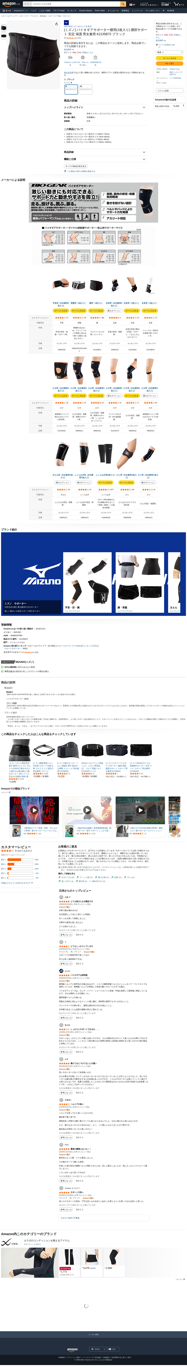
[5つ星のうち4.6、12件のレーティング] (63, 773)
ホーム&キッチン (153, 10)
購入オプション (114, 311)
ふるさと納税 (44, 10)
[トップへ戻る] (93, 1337)
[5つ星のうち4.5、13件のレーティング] (88, 773)
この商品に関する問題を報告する (79, 171)
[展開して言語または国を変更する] (104, 1349)
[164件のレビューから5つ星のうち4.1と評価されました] (41, 833)
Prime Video (100, 10)
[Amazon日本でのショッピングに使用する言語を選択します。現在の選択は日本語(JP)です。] (132, 4)
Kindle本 (170, 10)
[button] (6, 10)
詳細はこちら (87, 52)
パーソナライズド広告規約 (91, 1357)
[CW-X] (9, 1242)
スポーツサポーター (12, 648)
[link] (20, 770)
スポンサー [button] (6, 792)
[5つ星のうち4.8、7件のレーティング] (112, 773)
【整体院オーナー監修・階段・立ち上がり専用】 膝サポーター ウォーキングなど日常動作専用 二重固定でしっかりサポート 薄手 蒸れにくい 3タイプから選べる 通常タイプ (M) (41, 829)
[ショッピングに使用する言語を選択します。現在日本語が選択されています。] (96, 1349)
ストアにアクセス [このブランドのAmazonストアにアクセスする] (72, 611)
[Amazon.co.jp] (11, 4)
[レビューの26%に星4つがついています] (20, 864)
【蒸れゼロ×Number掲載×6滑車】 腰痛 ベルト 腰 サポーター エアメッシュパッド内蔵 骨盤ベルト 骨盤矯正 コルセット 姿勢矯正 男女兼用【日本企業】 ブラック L (147, 829)
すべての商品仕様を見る (76, 166)
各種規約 (106, 1357)
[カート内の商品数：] (179, 4)
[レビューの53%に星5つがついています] (20, 859)
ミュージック (137, 10)
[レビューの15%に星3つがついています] (20, 868)
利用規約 (61, 1357)
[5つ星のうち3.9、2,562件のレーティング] (16, 779)
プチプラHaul (58, 10)
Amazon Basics (85, 10)
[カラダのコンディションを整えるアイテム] (47, 1240)
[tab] (66, 877)
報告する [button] (79, 935)
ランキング (71, 10)
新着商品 (125, 10)
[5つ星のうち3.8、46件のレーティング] (136, 773)
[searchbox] (76, 4)
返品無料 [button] (69, 49)
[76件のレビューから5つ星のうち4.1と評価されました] (147, 833)
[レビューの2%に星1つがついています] (20, 878)
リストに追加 (163, 91)
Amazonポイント (21, 10)
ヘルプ (33, 10)
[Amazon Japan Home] (72, 1350)
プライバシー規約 (73, 1357)
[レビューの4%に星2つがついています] (20, 873)
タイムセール (113, 10)
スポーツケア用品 (54, 16)
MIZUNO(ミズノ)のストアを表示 (77, 26)
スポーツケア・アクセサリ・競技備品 (32, 16)
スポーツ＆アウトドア (9, 16)
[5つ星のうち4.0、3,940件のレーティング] (40, 773)
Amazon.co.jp (174, 69)
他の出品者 (68, 72)
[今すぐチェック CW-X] (32, 1244)
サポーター (67, 16)
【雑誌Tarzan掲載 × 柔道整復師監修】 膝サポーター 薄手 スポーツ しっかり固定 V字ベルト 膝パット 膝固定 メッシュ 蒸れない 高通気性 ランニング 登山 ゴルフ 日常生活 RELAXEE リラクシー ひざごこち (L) (94, 829)
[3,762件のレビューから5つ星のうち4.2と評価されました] (94, 833)
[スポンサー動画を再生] (34, 810)
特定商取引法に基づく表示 (121, 1357)
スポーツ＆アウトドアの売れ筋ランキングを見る (77, 646)
